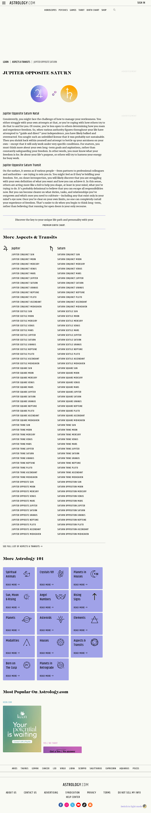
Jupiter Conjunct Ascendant (26, 302)
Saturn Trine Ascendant (70, 472)
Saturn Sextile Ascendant (71, 359)
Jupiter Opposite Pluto (24, 525)
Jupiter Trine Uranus (23, 458)
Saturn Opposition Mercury (72, 491)
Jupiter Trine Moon (22, 430)
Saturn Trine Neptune (69, 463)
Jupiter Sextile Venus (23, 326)
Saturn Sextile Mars (68, 330)
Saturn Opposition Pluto (71, 525)
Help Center (73, 797)
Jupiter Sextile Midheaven (26, 363)
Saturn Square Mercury (70, 378)
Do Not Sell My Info (129, 792)
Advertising (51, 792)
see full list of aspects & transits (23, 546)
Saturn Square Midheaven (71, 420)
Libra (72, 768)
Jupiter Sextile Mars (22, 330)
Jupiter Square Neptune (24, 406)
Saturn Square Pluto (69, 411)
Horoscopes (50, 10)
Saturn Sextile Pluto (69, 354)
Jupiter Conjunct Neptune (25, 292)
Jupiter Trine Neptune (23, 463)
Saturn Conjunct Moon (70, 259)
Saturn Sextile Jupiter (69, 335)
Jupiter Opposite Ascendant (26, 529)
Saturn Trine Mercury (69, 434)
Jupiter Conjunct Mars (24, 273)
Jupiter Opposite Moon (23, 487)
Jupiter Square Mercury (24, 378)
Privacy (91, 792)
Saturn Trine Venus (68, 439)
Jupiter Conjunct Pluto (24, 297)
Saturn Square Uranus (70, 401)
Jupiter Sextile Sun (22, 311)
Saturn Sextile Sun (68, 311)
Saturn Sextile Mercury (70, 321)
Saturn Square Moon (68, 373)
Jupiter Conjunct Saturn (25, 283)
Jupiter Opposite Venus (24, 496)
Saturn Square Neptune (70, 406)
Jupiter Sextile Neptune (24, 349)
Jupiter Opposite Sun (23, 482)
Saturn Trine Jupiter (68, 449)
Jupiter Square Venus (23, 382)
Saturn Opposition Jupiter (71, 506)
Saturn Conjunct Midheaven (72, 307)
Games (73, 10)
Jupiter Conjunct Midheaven (27, 307)
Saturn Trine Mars (67, 444)
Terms (107, 792)
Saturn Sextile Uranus (70, 344)
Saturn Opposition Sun (70, 482)
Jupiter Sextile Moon (23, 316)
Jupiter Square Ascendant (25, 416)
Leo (54, 768)
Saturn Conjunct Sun (69, 254)
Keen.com (7, 702)
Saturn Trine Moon (68, 430)
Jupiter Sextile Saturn (24, 340)
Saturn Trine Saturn (68, 453)
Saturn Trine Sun (67, 425)
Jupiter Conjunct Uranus (25, 288)
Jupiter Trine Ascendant (24, 472)
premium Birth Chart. (54, 225)
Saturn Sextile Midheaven (71, 363)
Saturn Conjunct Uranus (71, 288)
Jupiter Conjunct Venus (24, 269)
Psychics (63, 10)
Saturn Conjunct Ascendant (72, 302)
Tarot (82, 10)
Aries (14, 768)
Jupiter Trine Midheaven (25, 477)
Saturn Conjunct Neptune (71, 292)
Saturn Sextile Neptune (70, 349)
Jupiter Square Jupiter (24, 392)
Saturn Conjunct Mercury (71, 264)
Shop (104, 10)
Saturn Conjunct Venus (70, 269)
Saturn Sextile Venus (69, 326)
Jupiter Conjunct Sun (23, 254)
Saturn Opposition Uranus (71, 515)
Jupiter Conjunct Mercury (25, 264)
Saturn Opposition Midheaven (73, 534)
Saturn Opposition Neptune (72, 520)
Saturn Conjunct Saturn (70, 283)
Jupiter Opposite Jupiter (24, 506)
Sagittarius (96, 768)
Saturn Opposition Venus (71, 496)
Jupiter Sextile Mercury (24, 321)
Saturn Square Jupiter (69, 392)
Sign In (141, 3)
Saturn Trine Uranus (69, 458)
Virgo (63, 768)
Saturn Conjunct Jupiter (71, 278)
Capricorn (111, 768)
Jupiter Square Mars (22, 387)
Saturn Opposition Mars (70, 501)
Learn (6, 62)
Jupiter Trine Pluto (22, 468)
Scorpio (82, 768)
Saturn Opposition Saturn (71, 510)
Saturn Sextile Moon (68, 316)
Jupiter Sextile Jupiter (24, 335)
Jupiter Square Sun (22, 368)
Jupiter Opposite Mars (23, 501)
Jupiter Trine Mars (22, 444)
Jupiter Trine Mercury (23, 434)
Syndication (72, 792)
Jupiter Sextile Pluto (23, 354)
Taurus (24, 768)
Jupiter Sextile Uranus (24, 344)
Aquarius (124, 768)
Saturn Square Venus (69, 382)
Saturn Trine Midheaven (70, 477)
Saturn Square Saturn (69, 397)
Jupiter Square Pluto (23, 411)
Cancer (45, 768)
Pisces (136, 768)
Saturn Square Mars (68, 387)
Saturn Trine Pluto (68, 468)
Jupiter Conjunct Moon (24, 259)
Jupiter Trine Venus (22, 439)
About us (11, 792)
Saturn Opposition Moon (70, 487)
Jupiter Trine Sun (21, 425)
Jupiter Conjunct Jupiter (25, 278)
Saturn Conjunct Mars (69, 273)
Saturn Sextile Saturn (69, 340)
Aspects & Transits (21, 62)
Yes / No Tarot (50, 743)
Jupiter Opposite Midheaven (26, 534)
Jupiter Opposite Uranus (25, 515)
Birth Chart (93, 10)
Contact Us (30, 792)
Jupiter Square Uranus (24, 401)
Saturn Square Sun (68, 368)
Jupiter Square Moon (23, 373)
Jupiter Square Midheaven (25, 420)
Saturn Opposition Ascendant (73, 529)
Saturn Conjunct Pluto (70, 297)
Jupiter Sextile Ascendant (25, 359)
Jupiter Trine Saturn (23, 453)
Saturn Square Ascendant (71, 416)
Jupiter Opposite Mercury (25, 491)
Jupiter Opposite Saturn (24, 510)
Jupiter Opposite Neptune (25, 520)
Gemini (35, 768)
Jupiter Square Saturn (24, 397)
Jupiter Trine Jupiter (23, 449)
